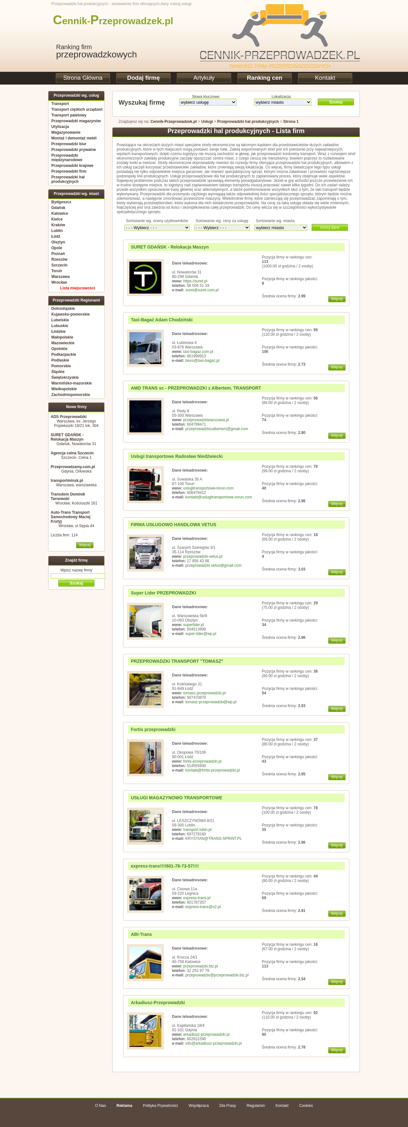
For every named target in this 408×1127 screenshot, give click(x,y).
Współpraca (199, 1105)
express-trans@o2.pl (203, 907)
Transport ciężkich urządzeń (77, 109)
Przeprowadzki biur (68, 144)
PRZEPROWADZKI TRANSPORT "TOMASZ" (177, 661)
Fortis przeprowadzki (153, 729)
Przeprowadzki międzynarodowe (66, 157)
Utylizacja (60, 126)
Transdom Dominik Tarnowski (68, 496)
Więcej (85, 545)
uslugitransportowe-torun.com (208, 488)
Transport (60, 103)
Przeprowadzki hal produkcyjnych (68, 179)
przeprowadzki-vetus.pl (202, 556)
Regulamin (256, 1105)
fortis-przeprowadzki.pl (202, 761)
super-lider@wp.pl (201, 633)
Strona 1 (291, 121)
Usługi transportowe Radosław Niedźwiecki (177, 456)
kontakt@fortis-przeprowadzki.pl (213, 770)
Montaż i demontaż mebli (74, 138)
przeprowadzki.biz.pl (200, 966)
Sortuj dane (329, 227)
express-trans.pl (196, 898)
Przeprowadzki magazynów (76, 121)
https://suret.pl (195, 281)
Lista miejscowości (77, 288)
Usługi (207, 121)
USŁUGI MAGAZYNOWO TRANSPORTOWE (176, 797)
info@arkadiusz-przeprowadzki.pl (214, 1043)
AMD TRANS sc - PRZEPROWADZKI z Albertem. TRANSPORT (196, 388)
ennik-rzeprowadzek (107, 21)
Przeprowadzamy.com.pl (73, 467)
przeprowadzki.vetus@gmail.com (214, 565)
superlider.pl (193, 625)
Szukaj (335, 102)
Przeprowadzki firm (68, 171)
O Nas (100, 1105)
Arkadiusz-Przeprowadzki (158, 1002)
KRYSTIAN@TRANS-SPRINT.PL (214, 838)
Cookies (306, 1105)
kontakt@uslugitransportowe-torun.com (219, 497)
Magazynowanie (65, 132)
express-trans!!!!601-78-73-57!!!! (165, 866)
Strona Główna (82, 77)
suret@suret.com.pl (202, 290)
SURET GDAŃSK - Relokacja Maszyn (67, 437)
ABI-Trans (141, 934)
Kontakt (325, 77)
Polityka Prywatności (160, 1105)
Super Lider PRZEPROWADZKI (163, 592)
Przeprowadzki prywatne (73, 149)
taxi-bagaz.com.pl (198, 351)
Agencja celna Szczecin (72, 453)
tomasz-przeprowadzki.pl (204, 693)
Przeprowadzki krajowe (72, 165)
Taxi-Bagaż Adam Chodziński (162, 319)
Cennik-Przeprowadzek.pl (173, 121)
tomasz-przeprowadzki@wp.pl (211, 702)
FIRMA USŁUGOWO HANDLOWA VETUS (173, 524)
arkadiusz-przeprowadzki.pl (206, 1034)
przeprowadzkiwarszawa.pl (206, 420)
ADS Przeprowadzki (69, 416)
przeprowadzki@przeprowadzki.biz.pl (217, 975)
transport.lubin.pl (197, 829)
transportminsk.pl (67, 480)
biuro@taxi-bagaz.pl (203, 360)
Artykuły (204, 77)
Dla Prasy (227, 1105)
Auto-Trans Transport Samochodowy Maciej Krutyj (71, 517)
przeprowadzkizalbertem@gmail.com (217, 429)
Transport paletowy (68, 115)
